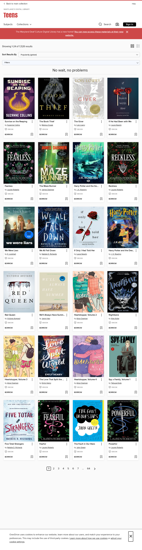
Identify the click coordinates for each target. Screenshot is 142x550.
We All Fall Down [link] (47, 250)
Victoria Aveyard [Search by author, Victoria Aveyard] (13, 318)
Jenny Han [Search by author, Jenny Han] (46, 318)
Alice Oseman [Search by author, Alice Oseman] (82, 318)
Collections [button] (24, 24)
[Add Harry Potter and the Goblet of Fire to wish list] (101, 199)
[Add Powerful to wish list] (135, 457)
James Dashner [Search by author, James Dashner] (48, 190)
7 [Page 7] (78, 468)
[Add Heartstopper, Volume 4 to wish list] (101, 392)
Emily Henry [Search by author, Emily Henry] (46, 383)
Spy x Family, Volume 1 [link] (119, 379)
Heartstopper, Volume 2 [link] (85, 315)
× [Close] (131, 536)
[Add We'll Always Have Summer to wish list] (66, 328)
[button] (104, 25)
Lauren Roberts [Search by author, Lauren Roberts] (13, 190)
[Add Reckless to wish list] (135, 199)
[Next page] (95, 468)
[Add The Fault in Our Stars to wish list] (101, 457)
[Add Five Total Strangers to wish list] (32, 457)
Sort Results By (9, 54)
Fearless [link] (9, 186)
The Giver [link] (78, 121)
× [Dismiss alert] (127, 32)
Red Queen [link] (10, 315)
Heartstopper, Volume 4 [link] (85, 379)
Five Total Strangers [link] (14, 444)
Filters (7, 62)
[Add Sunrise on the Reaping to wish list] (32, 134)
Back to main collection (15, 4)
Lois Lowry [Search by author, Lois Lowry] (81, 125)
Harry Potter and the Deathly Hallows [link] (122, 250)
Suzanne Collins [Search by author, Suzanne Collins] (13, 125)
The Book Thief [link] (46, 121)
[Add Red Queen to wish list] (32, 328)
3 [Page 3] (58, 468)
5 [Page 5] (68, 468)
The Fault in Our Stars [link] (84, 444)
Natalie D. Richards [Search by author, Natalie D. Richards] (49, 254)
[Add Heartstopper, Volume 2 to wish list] (101, 328)
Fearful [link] (42, 444)
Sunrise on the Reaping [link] (16, 121)
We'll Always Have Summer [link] (52, 315)
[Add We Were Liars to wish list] (32, 263)
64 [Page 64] (88, 468)
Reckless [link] (113, 186)
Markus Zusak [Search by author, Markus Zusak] (47, 125)
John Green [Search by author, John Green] (81, 447)
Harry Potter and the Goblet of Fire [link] (87, 186)
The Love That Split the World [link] (52, 379)
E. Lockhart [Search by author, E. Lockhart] (11, 254)
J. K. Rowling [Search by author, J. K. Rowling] (82, 190)
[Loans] (117, 25)
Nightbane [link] (114, 315)
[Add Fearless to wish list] (32, 199)
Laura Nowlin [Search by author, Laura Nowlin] (116, 125)
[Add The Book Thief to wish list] (66, 134)
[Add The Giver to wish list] (101, 134)
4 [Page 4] (63, 468)
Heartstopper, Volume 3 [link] (16, 379)
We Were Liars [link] (11, 250)
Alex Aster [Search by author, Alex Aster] (115, 318)
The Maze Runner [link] (47, 186)
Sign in (129, 24)
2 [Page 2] (53, 468)
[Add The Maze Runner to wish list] (66, 199)
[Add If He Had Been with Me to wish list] (135, 134)
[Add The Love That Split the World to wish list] (66, 392)
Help (134, 4)
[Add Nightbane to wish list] (135, 328)
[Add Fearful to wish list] (66, 457)
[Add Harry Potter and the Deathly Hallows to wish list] (135, 263)
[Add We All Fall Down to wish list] (66, 263)
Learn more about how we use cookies (89, 538)
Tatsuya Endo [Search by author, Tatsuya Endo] (116, 383)
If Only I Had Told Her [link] (84, 250)
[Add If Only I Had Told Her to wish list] (101, 263)
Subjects (8, 24)
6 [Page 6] (73, 468)
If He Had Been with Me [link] (120, 121)
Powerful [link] (113, 444)
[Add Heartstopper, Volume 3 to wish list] (32, 392)
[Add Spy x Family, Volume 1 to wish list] (135, 392)
